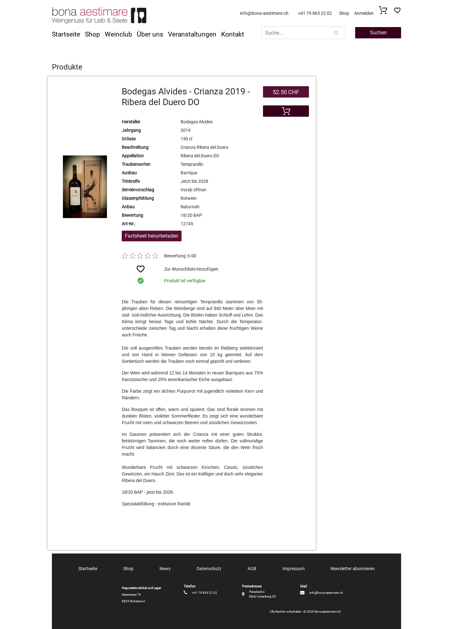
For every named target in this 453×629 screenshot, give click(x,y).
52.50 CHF (286, 92)
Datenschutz (209, 568)
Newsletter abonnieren (353, 568)
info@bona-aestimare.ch (264, 13)
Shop (344, 13)
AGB (252, 568)
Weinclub (118, 34)
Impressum (293, 568)
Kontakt (232, 34)
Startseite (66, 34)
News (165, 568)
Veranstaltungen (192, 34)
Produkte (67, 67)
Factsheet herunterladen (151, 236)
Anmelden (364, 13)
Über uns (150, 34)
